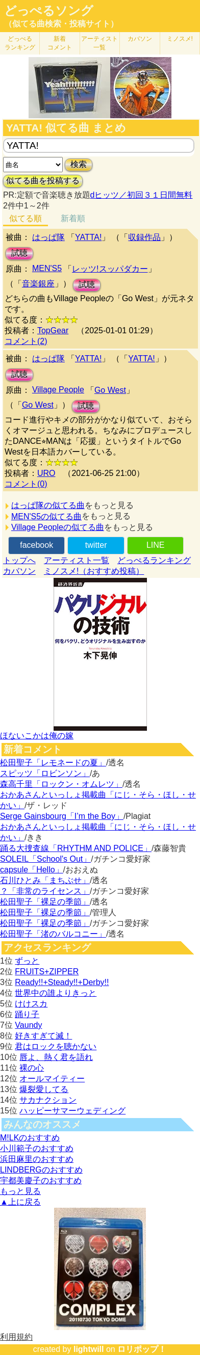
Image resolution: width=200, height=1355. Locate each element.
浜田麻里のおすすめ (36, 1159)
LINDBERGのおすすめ (41, 1169)
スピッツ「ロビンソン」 (45, 773)
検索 (78, 164)
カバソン (140, 38)
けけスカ (31, 1003)
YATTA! (88, 237)
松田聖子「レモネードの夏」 (53, 762)
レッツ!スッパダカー (109, 268)
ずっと (27, 961)
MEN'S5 (47, 268)
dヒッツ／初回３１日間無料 (141, 195)
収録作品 (144, 237)
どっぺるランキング (154, 560)
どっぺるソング (48, 10)
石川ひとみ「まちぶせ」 (45, 880)
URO (46, 473)
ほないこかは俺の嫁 (36, 735)
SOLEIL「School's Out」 (45, 859)
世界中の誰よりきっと (55, 993)
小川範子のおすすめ (36, 1148)
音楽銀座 (38, 283)
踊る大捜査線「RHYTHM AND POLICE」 (76, 848)
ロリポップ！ (141, 1349)
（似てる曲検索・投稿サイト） (61, 23)
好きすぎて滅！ (43, 1035)
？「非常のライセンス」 (45, 891)
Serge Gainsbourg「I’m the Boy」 (61, 816)
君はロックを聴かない (55, 1046)
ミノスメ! (180, 38)
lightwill (88, 1349)
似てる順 (25, 218)
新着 (59, 43)
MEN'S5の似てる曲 (46, 516)
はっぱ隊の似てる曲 (48, 505)
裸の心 (31, 1068)
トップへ (19, 560)
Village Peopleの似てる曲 (57, 527)
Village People (58, 389)
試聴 (19, 253)
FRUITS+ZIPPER (47, 971)
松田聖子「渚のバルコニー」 (53, 933)
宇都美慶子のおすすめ (41, 1180)
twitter (96, 545)
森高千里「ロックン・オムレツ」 (61, 784)
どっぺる (20, 43)
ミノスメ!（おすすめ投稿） (94, 571)
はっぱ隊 (48, 237)
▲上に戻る (20, 1202)
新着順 (73, 218)
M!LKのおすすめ (30, 1137)
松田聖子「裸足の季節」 (45, 901)
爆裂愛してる (43, 1089)
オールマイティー (52, 1078)
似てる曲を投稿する (43, 180)
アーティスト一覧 (76, 560)
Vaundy (28, 1025)
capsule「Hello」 (31, 869)
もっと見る (20, 1191)
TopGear (52, 330)
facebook (36, 545)
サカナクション (48, 1100)
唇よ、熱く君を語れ (56, 1057)
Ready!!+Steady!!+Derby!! (62, 982)
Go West (110, 390)
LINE (155, 545)
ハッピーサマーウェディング (72, 1110)
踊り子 (27, 1014)
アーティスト (99, 43)
